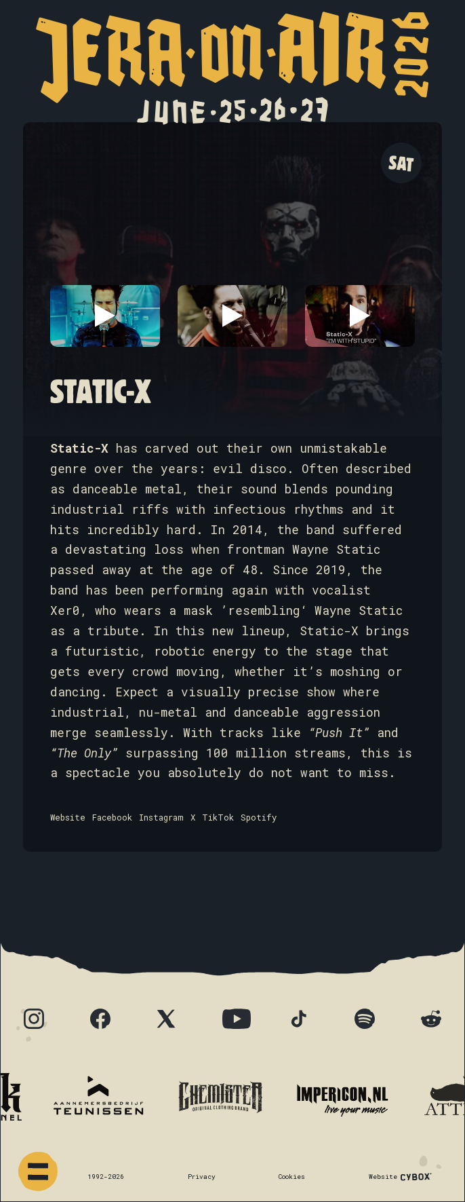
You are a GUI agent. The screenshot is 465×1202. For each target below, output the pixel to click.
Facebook (112, 817)
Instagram (161, 817)
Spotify (259, 817)
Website (67, 817)
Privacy (202, 1176)
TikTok (218, 817)
